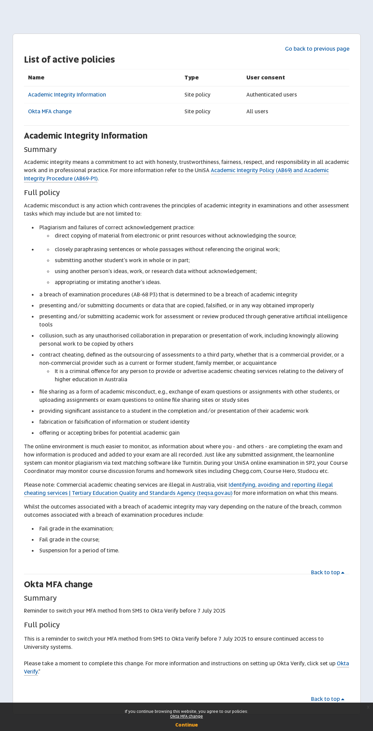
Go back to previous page (317, 48)
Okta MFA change (50, 111)
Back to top (329, 572)
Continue (186, 725)
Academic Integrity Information (67, 94)
